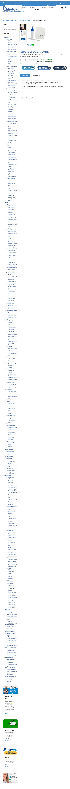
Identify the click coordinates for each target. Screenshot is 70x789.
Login (57, 3)
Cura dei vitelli (13, 20)
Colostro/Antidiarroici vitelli (25, 20)
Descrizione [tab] (25, 75)
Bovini (7, 20)
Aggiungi (32, 60)
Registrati (63, 3)
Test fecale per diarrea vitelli (39, 20)
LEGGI (7, 713)
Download (24, 8)
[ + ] (4, 37)
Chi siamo (37, 9)
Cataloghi (44, 8)
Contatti (51, 8)
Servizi (31, 8)
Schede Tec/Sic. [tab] (36, 75)
